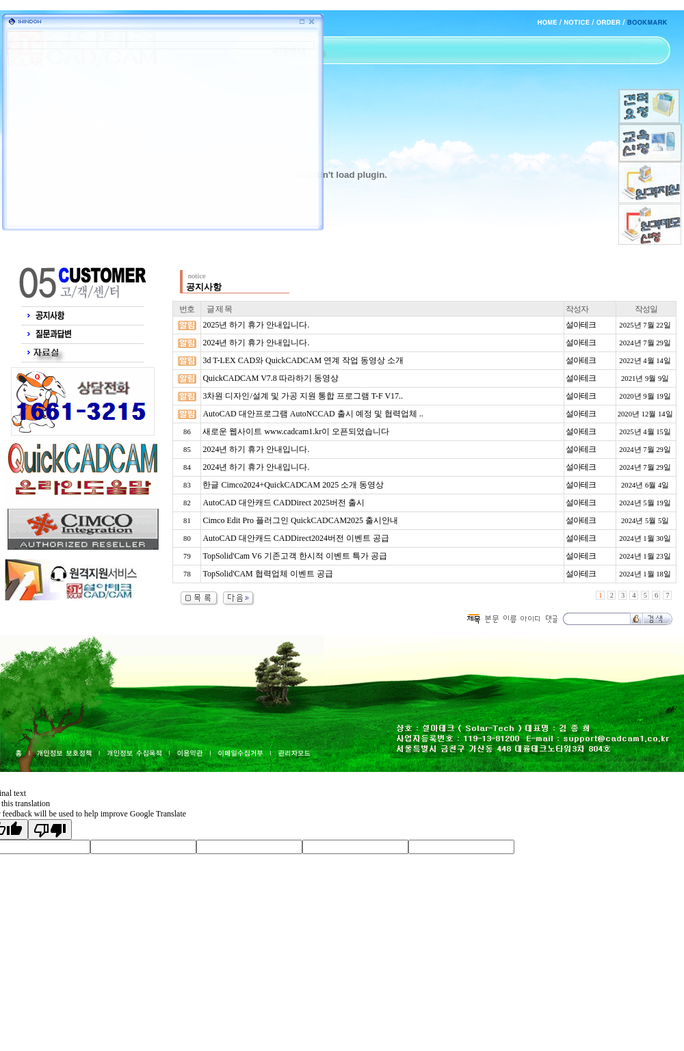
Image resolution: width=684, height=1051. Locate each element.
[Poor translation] (50, 829)
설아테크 (581, 325)
